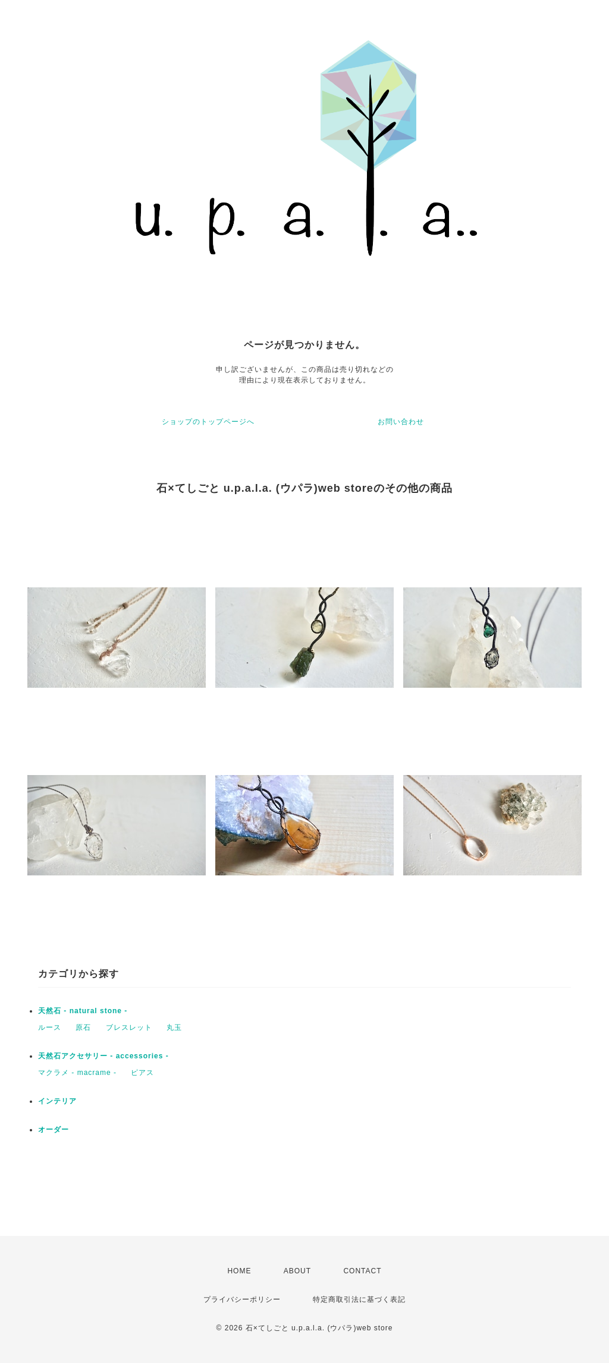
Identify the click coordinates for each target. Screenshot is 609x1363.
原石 (83, 1027)
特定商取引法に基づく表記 (359, 1299)
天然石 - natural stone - (82, 1011)
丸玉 (174, 1027)
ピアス (142, 1072)
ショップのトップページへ (208, 422)
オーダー (53, 1129)
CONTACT (362, 1271)
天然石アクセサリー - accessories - (103, 1056)
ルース (49, 1027)
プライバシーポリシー (242, 1299)
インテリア (57, 1101)
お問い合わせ (401, 422)
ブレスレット (129, 1027)
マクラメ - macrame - (77, 1072)
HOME (239, 1271)
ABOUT (297, 1271)
